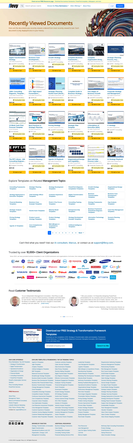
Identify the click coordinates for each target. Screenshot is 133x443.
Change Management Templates (41, 387)
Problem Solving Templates (85, 401)
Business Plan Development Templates (42, 380)
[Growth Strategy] (56, 49)
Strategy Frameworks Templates (95, 203)
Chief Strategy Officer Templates (36, 195)
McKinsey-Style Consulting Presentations (112, 426)
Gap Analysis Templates (112, 203)
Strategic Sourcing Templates (109, 394)
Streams (11, 382)
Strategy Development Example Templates (76, 218)
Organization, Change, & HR (40, 432)
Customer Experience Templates (56, 195)
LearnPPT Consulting (17, 64)
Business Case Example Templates (35, 203)
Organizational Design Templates (115, 188)
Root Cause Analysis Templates (110, 371)
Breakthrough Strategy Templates (41, 376)
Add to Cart (17, 70)
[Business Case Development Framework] (37, 49)
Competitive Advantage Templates (41, 391)
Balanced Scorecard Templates (40, 373)
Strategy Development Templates (56, 188)
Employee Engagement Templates (64, 380)
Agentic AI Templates (16, 226)
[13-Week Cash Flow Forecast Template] (17, 117)
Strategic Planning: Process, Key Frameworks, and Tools (114, 60)
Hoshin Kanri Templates (37, 210)
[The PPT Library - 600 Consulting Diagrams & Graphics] (17, 151)
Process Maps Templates (85, 405)
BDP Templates (36, 371)
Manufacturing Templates (85, 371)
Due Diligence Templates (62, 376)
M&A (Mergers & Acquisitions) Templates (54, 225)
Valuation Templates (106, 410)
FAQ (10, 407)
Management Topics (14, 398)
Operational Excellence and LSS (41, 430)
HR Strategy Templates (61, 394)
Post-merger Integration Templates (87, 394)
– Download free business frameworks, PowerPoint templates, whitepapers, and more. (66, 1)
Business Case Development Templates (113, 195)
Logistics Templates (83, 366)
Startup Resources (106, 432)
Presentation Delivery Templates (87, 396)
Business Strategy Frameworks (63, 426)
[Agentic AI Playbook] (56, 151)
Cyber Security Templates (62, 364)
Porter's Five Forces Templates (55, 203)
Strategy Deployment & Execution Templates (17, 195)
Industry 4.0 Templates (61, 403)
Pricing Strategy (54, 125)
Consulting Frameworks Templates (17, 188)
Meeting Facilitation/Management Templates (89, 382)
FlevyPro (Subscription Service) (17, 380)
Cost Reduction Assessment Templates (42, 405)
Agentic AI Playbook (55, 159)
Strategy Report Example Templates (111, 401)
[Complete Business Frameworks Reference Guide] (76, 49)
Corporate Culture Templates (40, 401)
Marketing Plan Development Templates (89, 376)
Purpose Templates (83, 412)
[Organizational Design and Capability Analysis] (76, 151)
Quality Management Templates (87, 414)
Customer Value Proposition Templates (42, 416)
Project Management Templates (87, 410)
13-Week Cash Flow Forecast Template (16, 126)
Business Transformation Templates (93, 195)
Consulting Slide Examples (62, 430)
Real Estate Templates (84, 416)
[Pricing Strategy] (56, 117)
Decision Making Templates (62, 371)
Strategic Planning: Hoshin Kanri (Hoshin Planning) (56, 93)
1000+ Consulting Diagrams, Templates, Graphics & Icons (17, 93)
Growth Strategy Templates (93, 188)
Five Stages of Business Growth (94, 92)
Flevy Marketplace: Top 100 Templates (19, 362)
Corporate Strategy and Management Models (114, 93)
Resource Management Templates (110, 364)
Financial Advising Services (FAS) (64, 435)
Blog (23, 407)
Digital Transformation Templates (76, 195)
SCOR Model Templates (108, 373)
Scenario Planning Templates (114, 218)
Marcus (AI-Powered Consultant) (18, 400)
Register (120, 6)
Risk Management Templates (109, 369)
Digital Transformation (15, 366)
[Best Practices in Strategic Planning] (37, 117)
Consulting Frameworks (16, 375)
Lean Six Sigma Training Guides (87, 430)
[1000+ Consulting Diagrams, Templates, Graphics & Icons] (17, 83)
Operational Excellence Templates (87, 385)
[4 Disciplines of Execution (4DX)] (96, 117)
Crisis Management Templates (40, 407)
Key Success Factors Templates (64, 416)
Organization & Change (16, 371)
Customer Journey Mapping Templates (42, 412)
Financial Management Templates (64, 385)
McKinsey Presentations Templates (88, 380)
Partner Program (13, 403)
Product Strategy (105, 428)
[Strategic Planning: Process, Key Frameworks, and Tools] (115, 49)
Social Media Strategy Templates (110, 387)
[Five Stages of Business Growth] (96, 83)
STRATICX (73, 97)
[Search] (35, 6)
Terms (14, 407)
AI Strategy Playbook (115, 159)
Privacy (19, 407)
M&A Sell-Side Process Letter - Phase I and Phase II (95, 161)
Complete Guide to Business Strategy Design (75, 93)
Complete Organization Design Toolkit (95, 59)
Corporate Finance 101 (96, 64)
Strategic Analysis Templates (15, 210)
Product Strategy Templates (54, 218)
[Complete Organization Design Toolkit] (96, 49)
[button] (60, 316)
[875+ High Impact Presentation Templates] (37, 83)
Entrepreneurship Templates (74, 210)
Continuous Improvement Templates (42, 396)
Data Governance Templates (63, 366)
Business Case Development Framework (34, 59)
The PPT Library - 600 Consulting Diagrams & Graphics (17, 161)
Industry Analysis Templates (62, 405)
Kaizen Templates (60, 414)
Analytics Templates (37, 366)
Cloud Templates (36, 389)
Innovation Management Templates (64, 410)
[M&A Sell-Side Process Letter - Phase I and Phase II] (96, 151)
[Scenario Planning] (37, 151)
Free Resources (82, 426)
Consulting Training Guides (62, 432)
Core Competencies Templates (35, 226)
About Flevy (87, 6)
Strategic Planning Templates (35, 188)
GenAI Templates (60, 387)
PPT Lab (111, 97)
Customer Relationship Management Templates (43, 414)
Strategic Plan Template (73, 126)
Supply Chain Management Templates (111, 403)
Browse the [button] (57, 6)
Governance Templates (61, 389)
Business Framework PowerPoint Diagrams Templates (95, 210)
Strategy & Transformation (17, 364)
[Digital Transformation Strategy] (17, 49)
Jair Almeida (14, 131)
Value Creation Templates (108, 414)
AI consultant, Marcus (65, 242)
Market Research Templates (86, 373)
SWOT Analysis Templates (108, 376)
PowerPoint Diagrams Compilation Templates (76, 188)
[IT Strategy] (115, 117)
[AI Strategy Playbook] (115, 151)
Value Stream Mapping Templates (110, 416)
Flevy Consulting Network (16, 384)
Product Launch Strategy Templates (35, 218)
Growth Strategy (54, 57)
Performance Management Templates (88, 389)
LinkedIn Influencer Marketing (17, 405)
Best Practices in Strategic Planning (35, 126)
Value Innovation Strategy (108, 435)
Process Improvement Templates (87, 403)
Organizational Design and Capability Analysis (76, 161)
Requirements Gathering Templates (111, 362)
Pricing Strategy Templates (15, 218)
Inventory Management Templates (64, 412)
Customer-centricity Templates (63, 362)
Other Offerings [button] (75, 6)
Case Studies (58, 428)
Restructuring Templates (108, 366)
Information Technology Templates (96, 218)
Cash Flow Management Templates (115, 210)
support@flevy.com (103, 242)
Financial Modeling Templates (16, 203)
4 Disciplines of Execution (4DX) (94, 126)
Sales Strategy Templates (108, 378)
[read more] (45, 303)
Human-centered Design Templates (64, 398)
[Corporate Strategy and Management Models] (115, 83)
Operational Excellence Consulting (21, 97)
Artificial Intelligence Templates (75, 226)
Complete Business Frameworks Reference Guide (75, 59)
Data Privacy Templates (61, 369)
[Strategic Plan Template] (76, 117)
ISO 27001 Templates (61, 401)
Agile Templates (36, 364)
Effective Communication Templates (65, 378)
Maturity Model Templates (54, 210)
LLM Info (80, 432)
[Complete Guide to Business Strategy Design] (76, 83)
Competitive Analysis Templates (40, 394)
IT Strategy (111, 125)
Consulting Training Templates (75, 203)
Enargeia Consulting (17, 165)
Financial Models (14, 373)
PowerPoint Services (14, 387)
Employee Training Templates (63, 382)
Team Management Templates (109, 407)
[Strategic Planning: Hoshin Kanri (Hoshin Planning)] (56, 83)
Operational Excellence (16, 369)
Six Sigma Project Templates (109, 385)
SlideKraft (33, 97)
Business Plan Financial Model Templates (43, 382)
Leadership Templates (84, 362)
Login (112, 6)
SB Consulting (54, 163)
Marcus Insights (82, 435)
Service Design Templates (108, 382)
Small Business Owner (107, 430)
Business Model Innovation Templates (42, 378)
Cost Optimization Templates (40, 403)
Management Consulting (38, 435)
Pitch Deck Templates (84, 391)
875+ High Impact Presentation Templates (35, 93)
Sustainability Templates (108, 405)
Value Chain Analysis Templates (110, 412)
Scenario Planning (35, 159)
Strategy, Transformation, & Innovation (42, 426)
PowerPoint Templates (16, 378)
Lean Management (83, 428)
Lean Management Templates (86, 364)
